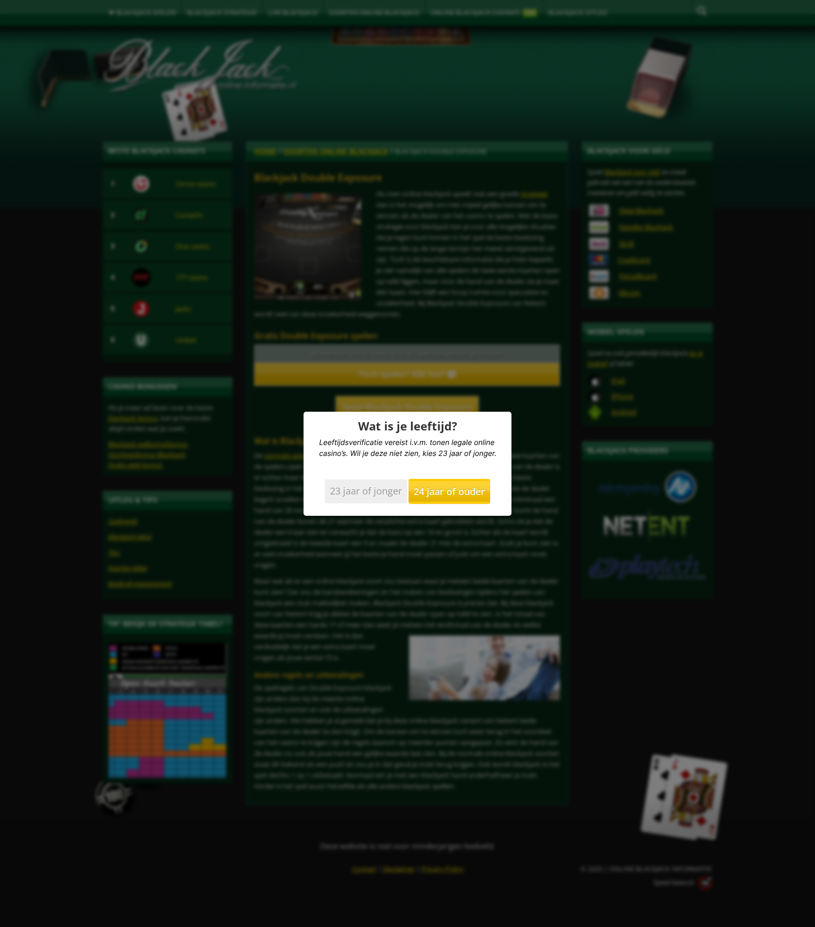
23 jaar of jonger (366, 491)
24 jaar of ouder (449, 491)
